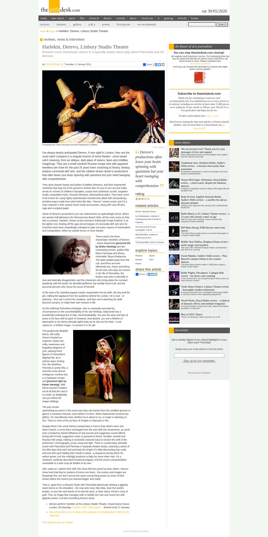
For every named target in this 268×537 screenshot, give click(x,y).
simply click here (212, 116)
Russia (138, 264)
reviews (45, 24)
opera (72, 18)
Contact (126, 531)
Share (147, 64)
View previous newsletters (199, 373)
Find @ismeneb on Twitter (57, 522)
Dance (52, 31)
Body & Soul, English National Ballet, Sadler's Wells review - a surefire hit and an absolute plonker (204, 199)
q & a (91, 24)
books (194, 18)
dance (133, 18)
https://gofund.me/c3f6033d (200, 64)
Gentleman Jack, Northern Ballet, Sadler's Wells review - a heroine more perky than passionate (203, 165)
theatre (107, 18)
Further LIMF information (86, 507)
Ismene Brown (53, 64)
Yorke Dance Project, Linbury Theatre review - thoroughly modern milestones (205, 288)
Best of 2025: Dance (192, 314)
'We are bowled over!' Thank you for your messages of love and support (203, 150)
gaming (168, 18)
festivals (138, 260)
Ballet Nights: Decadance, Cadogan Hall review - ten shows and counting (202, 274)
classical (94, 18)
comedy (120, 18)
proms (106, 24)
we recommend (146, 24)
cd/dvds (182, 18)
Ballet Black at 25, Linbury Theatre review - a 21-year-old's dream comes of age (205, 215)
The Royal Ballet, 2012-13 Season (149, 242)
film (82, 18)
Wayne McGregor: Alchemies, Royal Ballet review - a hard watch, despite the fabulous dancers (204, 182)
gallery (77, 24)
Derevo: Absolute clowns (145, 211)
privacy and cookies (140, 531)
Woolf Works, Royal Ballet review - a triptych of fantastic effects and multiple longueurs (205, 302)
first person (123, 24)
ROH (151, 260)
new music (57, 18)
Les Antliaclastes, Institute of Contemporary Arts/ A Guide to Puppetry (148, 219)
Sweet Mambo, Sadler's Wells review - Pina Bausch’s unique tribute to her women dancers (204, 258)
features (61, 24)
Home (43, 31)
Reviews (139, 256)
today (44, 18)
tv (158, 18)
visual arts (147, 18)
